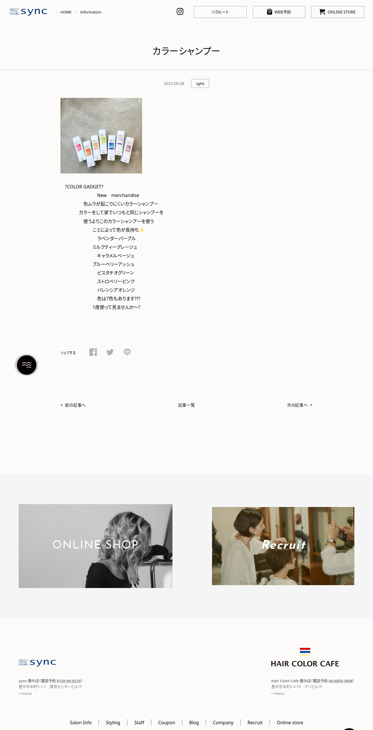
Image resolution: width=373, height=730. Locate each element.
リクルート (220, 12)
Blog (194, 722)
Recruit (255, 722)
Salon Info (81, 722)
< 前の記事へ (73, 405)
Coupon (166, 722)
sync (200, 83)
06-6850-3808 (340, 680)
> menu (25, 693)
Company (223, 722)
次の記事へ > (300, 405)
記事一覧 (186, 405)
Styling (113, 722)
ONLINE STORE (338, 12)
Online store (290, 722)
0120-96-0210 (69, 680)
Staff (139, 722)
